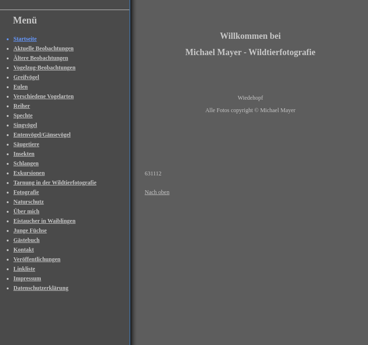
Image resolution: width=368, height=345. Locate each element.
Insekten (23, 153)
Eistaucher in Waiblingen (44, 221)
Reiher (21, 106)
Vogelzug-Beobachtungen (44, 67)
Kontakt (23, 249)
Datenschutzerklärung (41, 288)
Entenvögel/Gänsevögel (41, 134)
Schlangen (26, 163)
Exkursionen (29, 173)
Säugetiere (26, 144)
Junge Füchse (30, 230)
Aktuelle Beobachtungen (43, 48)
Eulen (20, 86)
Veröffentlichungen (36, 259)
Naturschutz (28, 201)
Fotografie (26, 192)
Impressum (27, 278)
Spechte (23, 115)
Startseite (25, 38)
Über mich (26, 211)
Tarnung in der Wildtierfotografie (54, 182)
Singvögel (25, 125)
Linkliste (24, 268)
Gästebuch (26, 240)
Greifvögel (26, 77)
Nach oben (157, 192)
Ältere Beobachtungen (40, 58)
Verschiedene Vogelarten (43, 96)
